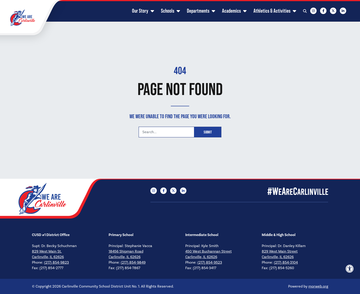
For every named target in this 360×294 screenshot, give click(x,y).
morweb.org (318, 286)
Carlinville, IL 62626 (48, 257)
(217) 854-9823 (56, 262)
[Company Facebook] (318, 11)
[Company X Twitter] (328, 11)
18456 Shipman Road (126, 251)
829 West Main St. (47, 251)
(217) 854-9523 (209, 262)
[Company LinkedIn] (338, 11)
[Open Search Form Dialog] (300, 11)
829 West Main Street (280, 251)
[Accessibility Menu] (350, 269)
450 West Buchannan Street (208, 251)
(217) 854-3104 (286, 262)
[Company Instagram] (309, 11)
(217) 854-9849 (133, 262)
